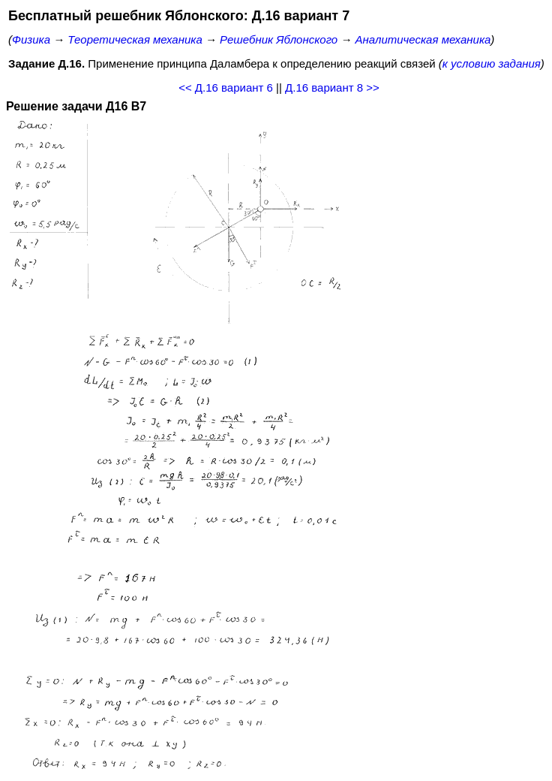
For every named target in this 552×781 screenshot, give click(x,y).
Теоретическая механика (135, 39)
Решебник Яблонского (279, 39)
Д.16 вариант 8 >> (332, 87)
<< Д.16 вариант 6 (225, 87)
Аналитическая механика (423, 39)
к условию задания (491, 63)
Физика (31, 39)
